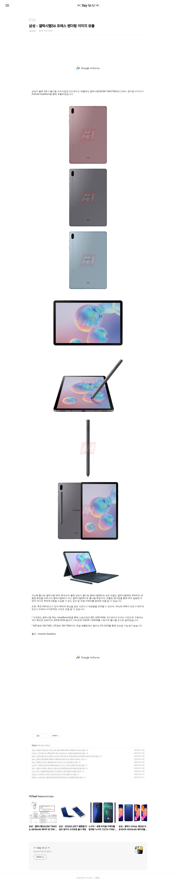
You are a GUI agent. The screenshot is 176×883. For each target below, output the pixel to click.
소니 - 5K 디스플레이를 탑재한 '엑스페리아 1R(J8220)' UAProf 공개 (56, 771)
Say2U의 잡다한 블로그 (43, 851)
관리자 (97, 878)
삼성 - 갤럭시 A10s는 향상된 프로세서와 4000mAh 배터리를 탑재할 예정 (58, 768)
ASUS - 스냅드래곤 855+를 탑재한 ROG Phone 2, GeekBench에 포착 (57, 777)
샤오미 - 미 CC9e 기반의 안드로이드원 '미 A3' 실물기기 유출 (54, 774)
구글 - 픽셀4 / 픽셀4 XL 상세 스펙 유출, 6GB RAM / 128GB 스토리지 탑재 (59, 750)
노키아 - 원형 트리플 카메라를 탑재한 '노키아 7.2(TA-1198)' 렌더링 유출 (58, 765)
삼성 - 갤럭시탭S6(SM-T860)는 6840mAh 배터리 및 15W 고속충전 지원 (58, 759)
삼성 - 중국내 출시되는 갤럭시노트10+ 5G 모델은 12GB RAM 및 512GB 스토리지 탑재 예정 (65, 756)
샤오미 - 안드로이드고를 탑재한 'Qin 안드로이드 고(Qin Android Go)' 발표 (59, 753)
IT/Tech (34, 745)
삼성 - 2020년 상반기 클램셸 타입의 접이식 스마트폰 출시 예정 (55, 762)
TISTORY (89, 878)
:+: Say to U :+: (88, 5)
